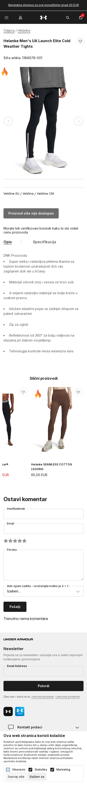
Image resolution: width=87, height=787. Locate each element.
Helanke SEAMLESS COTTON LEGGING (51, 467)
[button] (80, 49)
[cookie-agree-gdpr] (37, 777)
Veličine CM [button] (45, 193)
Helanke (24, 30)
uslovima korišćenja (42, 696)
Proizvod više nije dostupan (31, 213)
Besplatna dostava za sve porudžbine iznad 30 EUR (43, 5)
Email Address (17, 666)
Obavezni (18, 769)
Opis (7, 242)
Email (10, 523)
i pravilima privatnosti (67, 696)
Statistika (41, 769)
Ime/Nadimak (16, 508)
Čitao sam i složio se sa (41, 697)
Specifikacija (44, 242)
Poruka (12, 549)
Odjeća (9, 30)
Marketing (63, 769)
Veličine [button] (28, 193)
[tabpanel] (43, 121)
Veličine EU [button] (11, 193)
